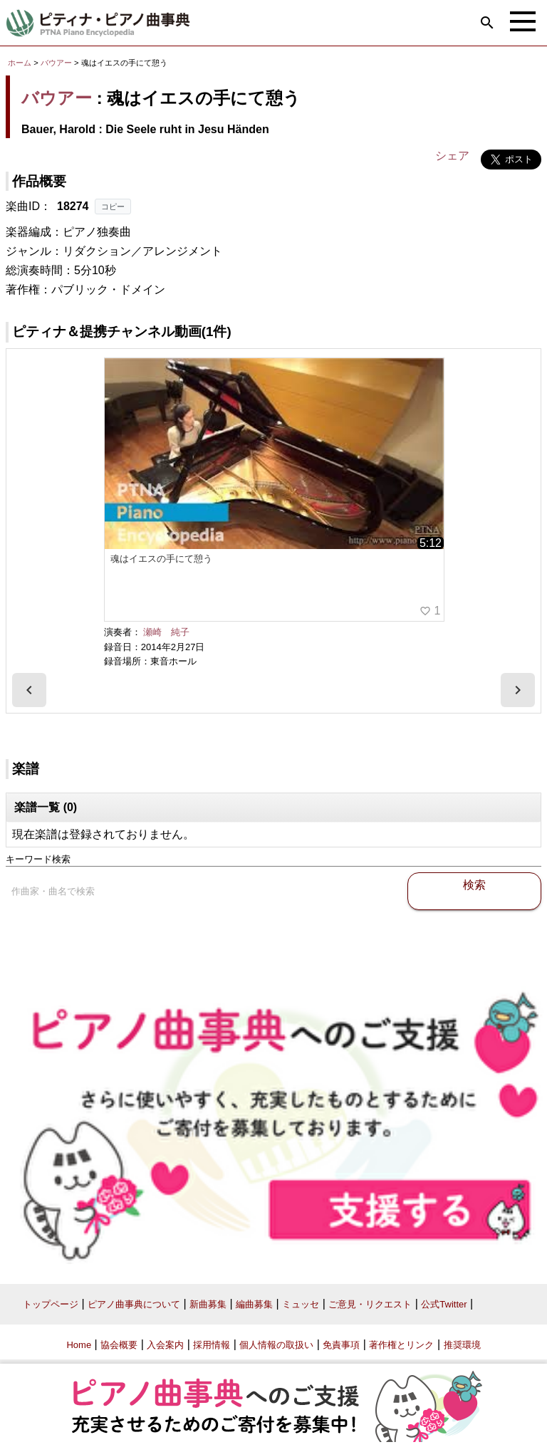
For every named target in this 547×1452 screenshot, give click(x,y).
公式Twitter (444, 1304)
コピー (113, 206)
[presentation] (29, 690)
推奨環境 (462, 1344)
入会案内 (165, 1344)
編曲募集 (254, 1304)
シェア (452, 156)
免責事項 (341, 1344)
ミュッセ (300, 1304)
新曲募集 (207, 1304)
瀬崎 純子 (166, 632)
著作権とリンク (401, 1344)
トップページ (50, 1304)
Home (78, 1344)
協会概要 (118, 1344)
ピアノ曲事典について (134, 1304)
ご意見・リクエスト (370, 1304)
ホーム (19, 62)
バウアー (56, 62)
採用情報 (211, 1344)
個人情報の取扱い (276, 1344)
